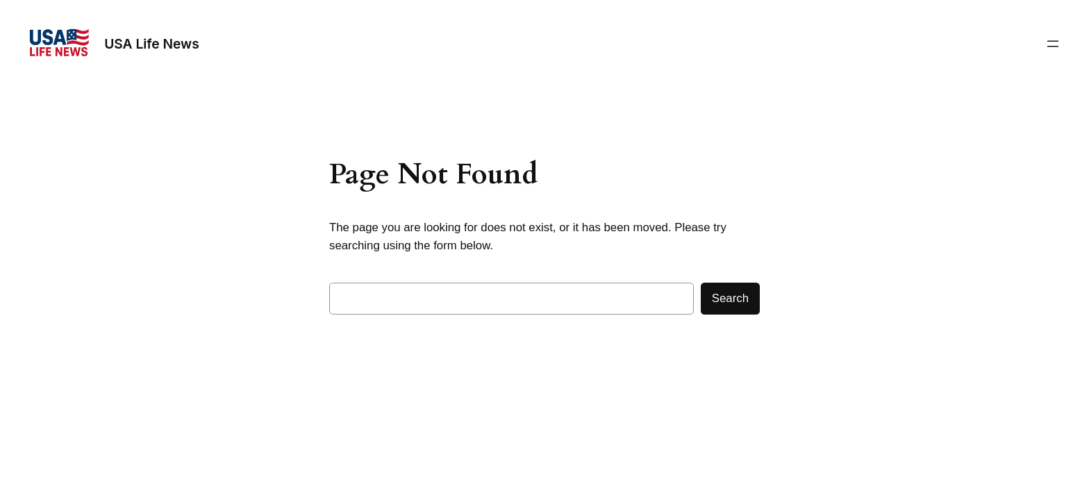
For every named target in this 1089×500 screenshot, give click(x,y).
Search (730, 298)
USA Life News (151, 43)
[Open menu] (1053, 43)
